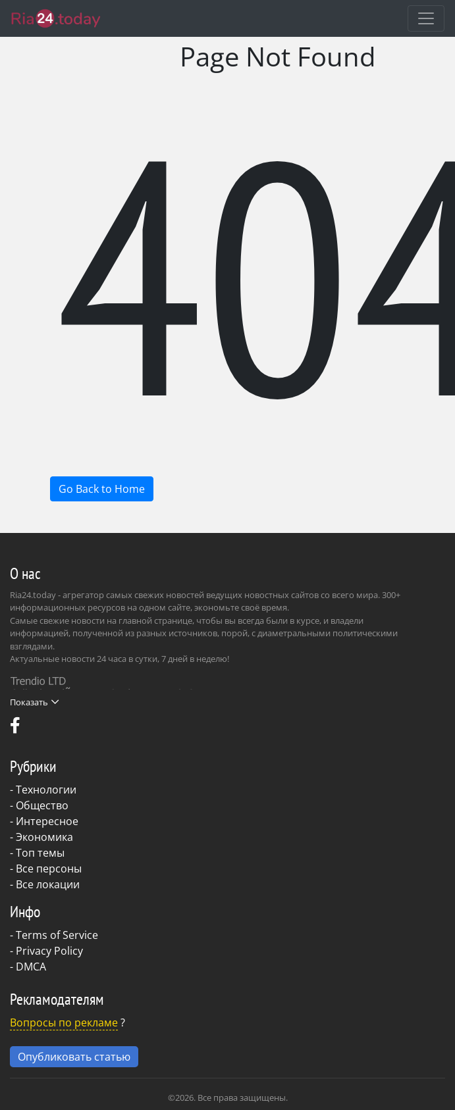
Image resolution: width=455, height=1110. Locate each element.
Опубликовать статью (74, 1056)
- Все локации (45, 884)
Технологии (46, 789)
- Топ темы (37, 852)
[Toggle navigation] (426, 18)
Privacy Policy (49, 951)
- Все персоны (46, 868)
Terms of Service (57, 935)
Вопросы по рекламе (64, 1022)
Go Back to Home (102, 489)
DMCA (31, 966)
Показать (34, 702)
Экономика (44, 837)
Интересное (47, 821)
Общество (42, 805)
